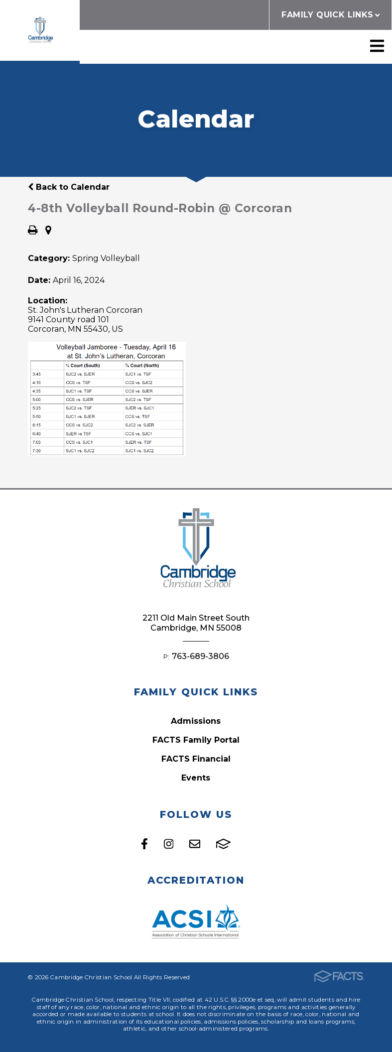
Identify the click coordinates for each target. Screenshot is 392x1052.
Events (195, 778)
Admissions (196, 721)
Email (194, 843)
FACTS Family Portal (196, 740)
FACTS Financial (196, 759)
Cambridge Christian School (40, 30)
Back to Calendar (69, 187)
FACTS (223, 843)
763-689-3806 (200, 656)
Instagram (168, 843)
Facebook (144, 843)
